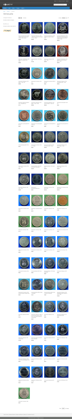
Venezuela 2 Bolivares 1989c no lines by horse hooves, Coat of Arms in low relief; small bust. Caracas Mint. (36, 316)
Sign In (55, 1)
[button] (67, 1)
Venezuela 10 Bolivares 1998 (62, 337)
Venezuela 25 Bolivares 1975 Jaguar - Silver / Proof (36, 103)
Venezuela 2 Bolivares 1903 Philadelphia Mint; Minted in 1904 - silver (62, 293)
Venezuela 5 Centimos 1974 (62, 208)
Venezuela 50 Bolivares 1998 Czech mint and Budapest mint (24, 359)
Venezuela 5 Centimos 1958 (49, 208)
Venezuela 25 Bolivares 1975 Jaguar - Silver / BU (24, 82)
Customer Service (31, 414)
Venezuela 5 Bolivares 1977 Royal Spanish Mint (62, 315)
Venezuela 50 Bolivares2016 (49, 380)
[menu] (36, 8)
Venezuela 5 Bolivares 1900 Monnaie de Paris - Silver (49, 145)
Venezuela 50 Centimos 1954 (62, 249)
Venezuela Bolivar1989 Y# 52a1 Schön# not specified (49, 293)
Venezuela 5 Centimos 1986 (36, 229)
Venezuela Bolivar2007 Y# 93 (24, 144)
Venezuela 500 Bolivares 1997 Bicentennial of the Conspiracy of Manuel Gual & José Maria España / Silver (62, 37)
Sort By (60, 17)
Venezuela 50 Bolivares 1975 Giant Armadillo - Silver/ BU (49, 103)
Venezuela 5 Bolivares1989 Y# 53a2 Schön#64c (36, 338)
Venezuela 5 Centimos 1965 (23, 401)
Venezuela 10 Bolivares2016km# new (35, 188)
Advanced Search (12, 414)
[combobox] (60, 5)
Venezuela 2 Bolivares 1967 (62, 271)
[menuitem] (5, 8)
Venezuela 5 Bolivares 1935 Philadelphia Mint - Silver (62, 82)
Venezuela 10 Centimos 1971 (49, 229)
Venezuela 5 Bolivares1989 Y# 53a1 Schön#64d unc (24, 103)
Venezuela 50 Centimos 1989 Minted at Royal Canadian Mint (24, 293)
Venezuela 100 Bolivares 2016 (62, 380)
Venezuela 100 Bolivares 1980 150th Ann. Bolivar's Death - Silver (49, 36)
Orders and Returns (19, 414)
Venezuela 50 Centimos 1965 (24, 271)
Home (4, 11)
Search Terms (6, 414)
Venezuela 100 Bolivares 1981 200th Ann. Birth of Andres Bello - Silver (62, 60)
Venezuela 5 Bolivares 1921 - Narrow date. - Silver (62, 145)
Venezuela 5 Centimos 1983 (23, 229)
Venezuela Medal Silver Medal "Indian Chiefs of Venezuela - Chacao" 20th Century (24, 36)
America (8, 11)
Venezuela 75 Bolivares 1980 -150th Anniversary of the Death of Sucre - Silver (37, 36)
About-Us (25, 414)
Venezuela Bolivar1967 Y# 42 (36, 271)
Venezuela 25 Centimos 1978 (36, 249)
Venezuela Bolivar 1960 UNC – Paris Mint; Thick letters (36, 167)
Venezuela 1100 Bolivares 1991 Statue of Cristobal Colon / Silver (24, 60)
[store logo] (7, 4)
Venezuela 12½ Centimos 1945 (62, 229)
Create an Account (61, 1)
